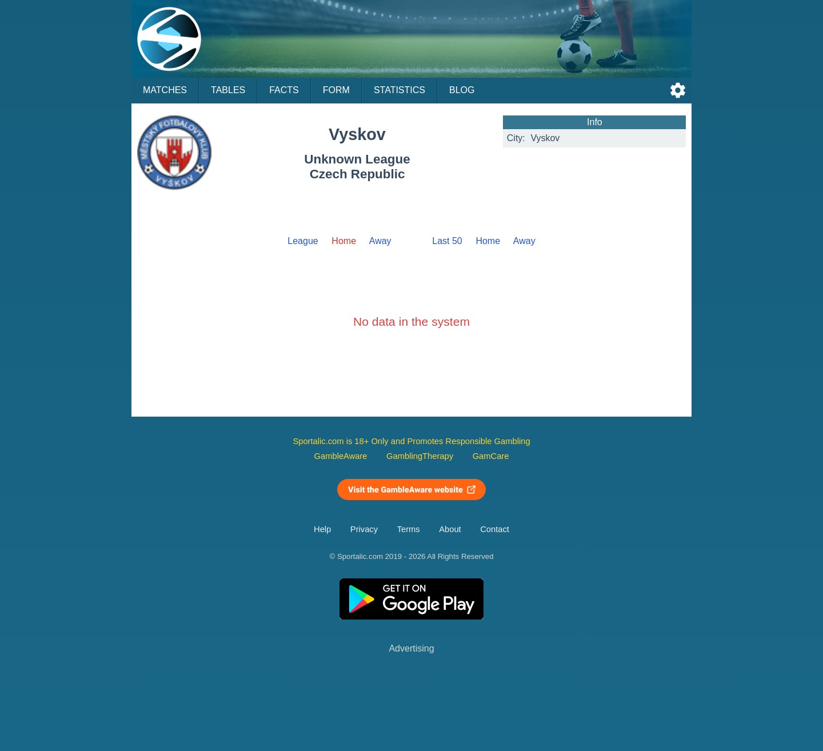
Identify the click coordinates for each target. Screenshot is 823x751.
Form (336, 90)
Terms (408, 529)
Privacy (364, 529)
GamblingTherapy (419, 456)
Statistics (399, 90)
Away (380, 241)
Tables (228, 90)
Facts (284, 90)
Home (488, 241)
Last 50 (447, 241)
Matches (165, 90)
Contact (494, 529)
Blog (461, 90)
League (302, 241)
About (450, 529)
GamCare (491, 456)
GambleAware (340, 456)
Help (322, 529)
